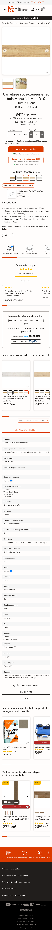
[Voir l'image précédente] (36, 730)
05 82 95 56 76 (37, 2)
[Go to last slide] (5, 51)
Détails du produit (26, 430)
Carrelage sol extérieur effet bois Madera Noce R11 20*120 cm (16, 818)
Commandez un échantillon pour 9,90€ (26, 160)
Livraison (26, 692)
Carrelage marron (40, 675)
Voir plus (7, 235)
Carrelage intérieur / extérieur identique (20, 678)
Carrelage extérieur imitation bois (17, 675)
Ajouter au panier (26, 149)
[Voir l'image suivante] (27, 796)
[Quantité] (36, 134)
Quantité (32, 130)
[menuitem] (8, 83)
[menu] (4, 9)
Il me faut (11, 130)
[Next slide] (47, 51)
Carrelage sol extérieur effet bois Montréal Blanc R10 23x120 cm (15, 398)
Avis (26, 698)
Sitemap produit (26, 928)
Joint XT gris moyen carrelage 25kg (15, 748)
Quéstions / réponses (26, 685)
